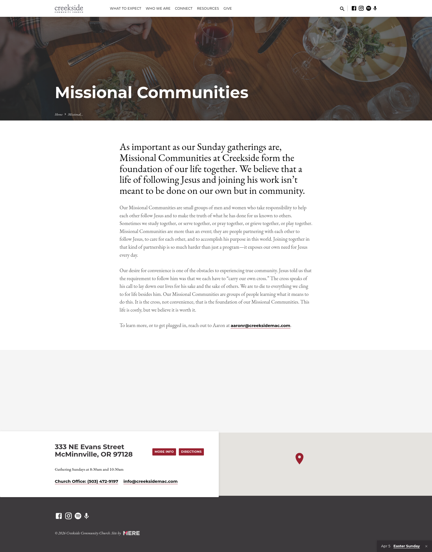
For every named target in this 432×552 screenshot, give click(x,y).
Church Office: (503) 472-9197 (86, 481)
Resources (208, 8)
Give (227, 8)
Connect (184, 8)
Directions (190, 452)
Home (59, 114)
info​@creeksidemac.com (150, 481)
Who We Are (158, 8)
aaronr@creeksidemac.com (260, 325)
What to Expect (125, 8)
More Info (163, 452)
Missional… (75, 114)
